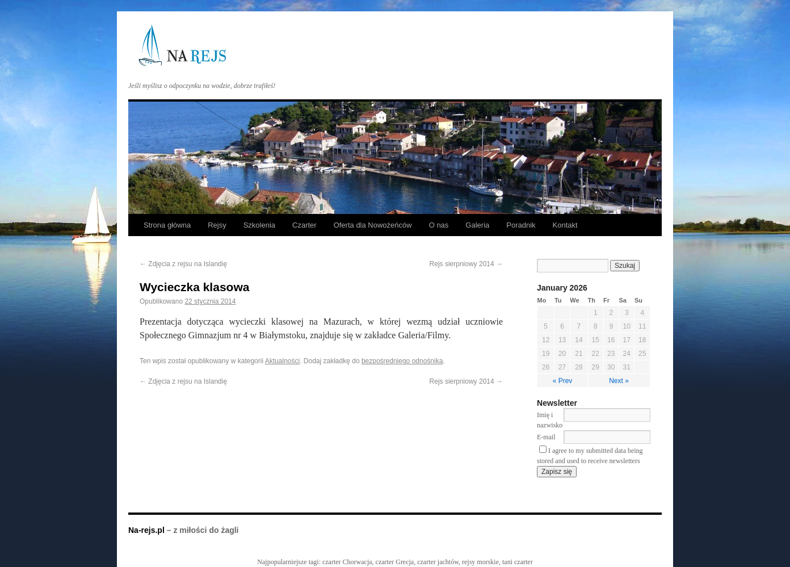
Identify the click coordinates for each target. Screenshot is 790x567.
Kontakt (565, 225)
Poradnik (520, 225)
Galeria (477, 225)
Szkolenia (259, 225)
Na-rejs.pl (147, 530)
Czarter (304, 225)
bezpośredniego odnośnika (402, 361)
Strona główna (167, 225)
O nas (439, 225)
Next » (619, 381)
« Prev (563, 381)
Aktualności (282, 361)
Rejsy (217, 225)
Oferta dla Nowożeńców (373, 225)
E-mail (546, 437)
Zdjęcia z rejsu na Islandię (183, 264)
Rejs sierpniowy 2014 (466, 264)
